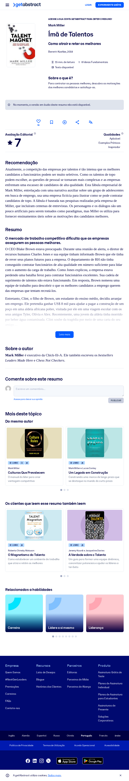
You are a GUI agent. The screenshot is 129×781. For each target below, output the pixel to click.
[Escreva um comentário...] (69, 391)
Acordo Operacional (84, 745)
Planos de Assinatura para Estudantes (110, 696)
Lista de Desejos (45, 672)
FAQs (8, 701)
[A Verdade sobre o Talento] (94, 525)
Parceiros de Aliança (79, 686)
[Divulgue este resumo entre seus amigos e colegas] (77, 122)
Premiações (12, 686)
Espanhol (41, 735)
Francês (103, 735)
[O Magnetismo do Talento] (34, 525)
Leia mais (64, 334)
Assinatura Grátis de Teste (110, 674)
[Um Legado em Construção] (94, 443)
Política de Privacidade (21, 745)
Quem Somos (12, 672)
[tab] (61, 490)
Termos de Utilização (53, 745)
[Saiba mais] (34, 133)
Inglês (11, 735)
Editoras (72, 672)
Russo (56, 735)
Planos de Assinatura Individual (110, 685)
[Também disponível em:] (90, 122)
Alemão (26, 735)
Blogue (40, 679)
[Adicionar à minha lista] (64, 122)
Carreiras (10, 693)
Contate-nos (12, 708)
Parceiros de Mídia (78, 679)
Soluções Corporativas (105, 718)
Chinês (70, 735)
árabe (118, 735)
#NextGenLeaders (16, 679)
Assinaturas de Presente (106, 707)
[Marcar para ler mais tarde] (51, 122)
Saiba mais (54, 775)
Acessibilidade (112, 745)
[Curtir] (38, 122)
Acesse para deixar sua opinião (28, 399)
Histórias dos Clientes (48, 686)
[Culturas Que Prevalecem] (34, 443)
